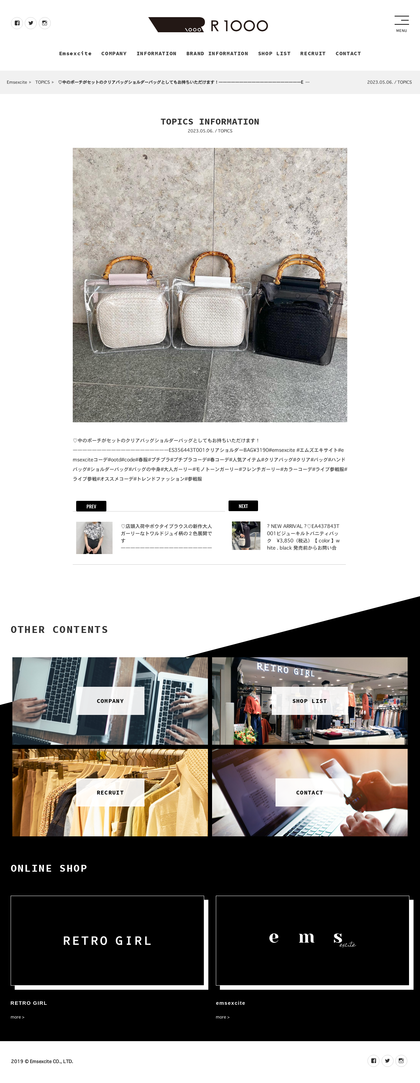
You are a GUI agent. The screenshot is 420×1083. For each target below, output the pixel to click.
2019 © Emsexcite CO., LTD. (42, 1062)
